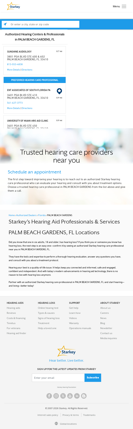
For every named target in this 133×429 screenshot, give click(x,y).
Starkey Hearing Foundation (66, 387)
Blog (102, 323)
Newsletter (106, 328)
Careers (104, 313)
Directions (27, 69)
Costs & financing (16, 318)
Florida (42, 215)
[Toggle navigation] (118, 6)
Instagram (56, 396)
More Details (13, 69)
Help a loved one (47, 328)
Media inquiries (108, 338)
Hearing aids (13, 308)
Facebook (49, 396)
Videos (73, 318)
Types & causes (46, 313)
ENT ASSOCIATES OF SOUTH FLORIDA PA (28, 90)
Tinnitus (11, 323)
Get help (73, 308)
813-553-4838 (15, 64)
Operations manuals (80, 328)
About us (105, 308)
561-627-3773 (15, 102)
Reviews (11, 313)
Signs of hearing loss (49, 318)
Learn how (75, 313)
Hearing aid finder (16, 333)
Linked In (77, 396)
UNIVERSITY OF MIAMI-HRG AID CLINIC (27, 120)
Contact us (106, 333)
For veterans (13, 328)
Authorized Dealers (26, 215)
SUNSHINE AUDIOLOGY (19, 51)
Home (12, 215)
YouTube (70, 396)
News (103, 318)
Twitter (63, 396)
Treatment (43, 323)
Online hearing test (48, 308)
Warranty (74, 323)
